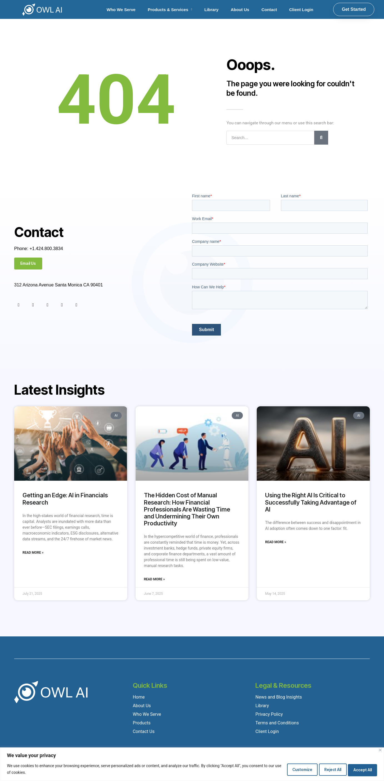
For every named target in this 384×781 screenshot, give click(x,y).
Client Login (301, 9)
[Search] (321, 138)
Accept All (360, 769)
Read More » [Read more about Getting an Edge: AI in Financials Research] (33, 553)
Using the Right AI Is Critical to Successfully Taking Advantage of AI (310, 502)
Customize (291, 769)
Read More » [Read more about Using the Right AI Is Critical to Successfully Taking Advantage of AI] (275, 542)
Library (211, 9)
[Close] (380, 750)
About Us (240, 9)
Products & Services (170, 9)
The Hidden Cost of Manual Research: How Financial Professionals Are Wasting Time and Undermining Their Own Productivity (187, 509)
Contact (269, 9)
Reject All (326, 769)
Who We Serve (121, 9)
